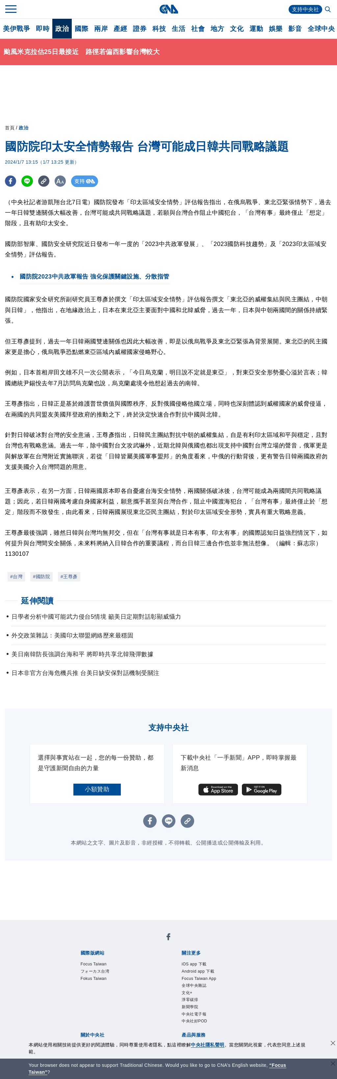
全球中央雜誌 (194, 985)
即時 (42, 28)
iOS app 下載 (194, 964)
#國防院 (41, 576)
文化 (237, 28)
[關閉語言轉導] (333, 1064)
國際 (81, 28)
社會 (198, 28)
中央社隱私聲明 (207, 1044)
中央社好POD (194, 1021)
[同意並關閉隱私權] (333, 1043)
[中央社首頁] (169, 9)
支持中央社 (305, 9)
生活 (178, 28)
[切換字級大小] (61, 181)
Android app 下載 (198, 971)
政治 (62, 28)
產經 (120, 28)
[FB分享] (10, 181)
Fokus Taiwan (94, 978)
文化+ (187, 992)
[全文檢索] (328, 9)
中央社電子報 (194, 1014)
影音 (295, 28)
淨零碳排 (190, 999)
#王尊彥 (69, 576)
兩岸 (101, 28)
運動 (256, 28)
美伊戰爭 (16, 28)
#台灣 (16, 576)
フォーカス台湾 (95, 971)
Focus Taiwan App (199, 978)
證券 (139, 28)
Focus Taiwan (94, 964)
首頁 (9, 127)
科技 (159, 28)
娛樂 (275, 28)
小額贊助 (97, 789)
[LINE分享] (27, 181)
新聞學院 (190, 1007)
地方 (217, 28)
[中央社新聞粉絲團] (168, 938)
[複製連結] (44, 181)
